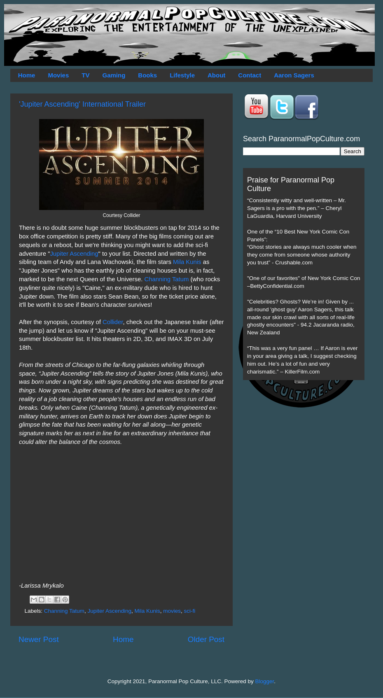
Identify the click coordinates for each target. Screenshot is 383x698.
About (216, 75)
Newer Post (39, 639)
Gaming (113, 75)
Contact (249, 75)
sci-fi (190, 611)
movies (172, 611)
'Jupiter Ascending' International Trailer (82, 104)
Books (147, 75)
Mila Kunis (187, 262)
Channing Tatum (166, 279)
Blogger (264, 681)
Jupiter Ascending (74, 253)
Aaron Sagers (294, 75)
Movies (58, 75)
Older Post (206, 639)
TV (85, 75)
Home (26, 75)
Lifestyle (182, 75)
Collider (113, 322)
